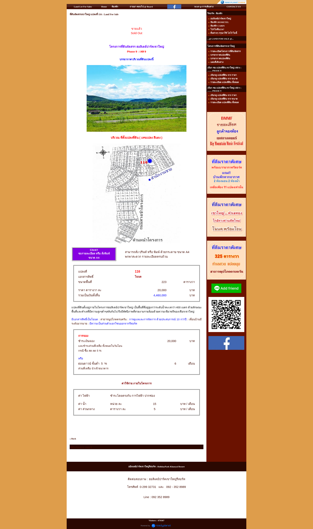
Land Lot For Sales (83, 6)
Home (104, 6)
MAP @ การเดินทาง (203, 6)
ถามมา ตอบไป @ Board (141, 6)
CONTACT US (234, 6)
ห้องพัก (115, 6)
